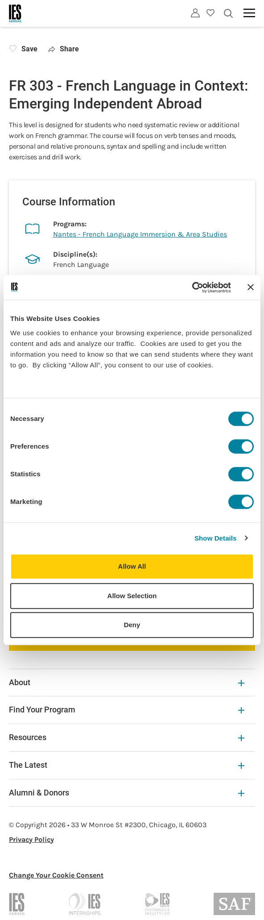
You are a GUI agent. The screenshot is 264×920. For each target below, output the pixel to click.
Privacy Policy (31, 839)
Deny (132, 625)
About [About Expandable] (126, 682)
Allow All (132, 566)
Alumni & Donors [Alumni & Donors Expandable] (126, 792)
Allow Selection (132, 595)
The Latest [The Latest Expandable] (126, 765)
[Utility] (195, 12)
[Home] (15, 13)
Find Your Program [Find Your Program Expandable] (126, 709)
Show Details (215, 538)
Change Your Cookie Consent (56, 875)
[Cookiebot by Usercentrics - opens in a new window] (192, 287)
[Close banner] (251, 287)
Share (63, 49)
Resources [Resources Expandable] (126, 737)
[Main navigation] (249, 13)
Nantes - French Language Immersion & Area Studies (140, 234)
